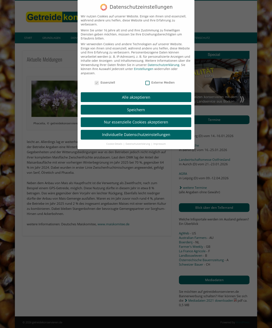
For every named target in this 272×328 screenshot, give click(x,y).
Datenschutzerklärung (163, 60)
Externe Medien (160, 77)
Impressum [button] (159, 138)
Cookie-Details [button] (114, 138)
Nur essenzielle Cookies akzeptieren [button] (136, 117)
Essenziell (105, 77)
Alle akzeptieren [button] (136, 92)
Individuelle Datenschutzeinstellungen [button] (136, 129)
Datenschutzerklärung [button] (138, 138)
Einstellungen (143, 64)
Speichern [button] (136, 104)
